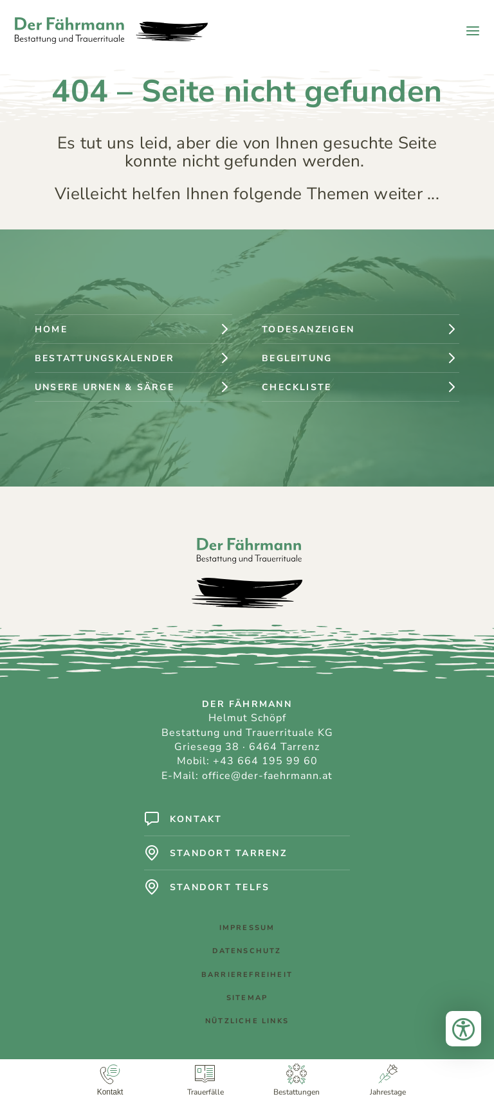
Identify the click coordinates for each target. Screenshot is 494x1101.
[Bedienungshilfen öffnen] (463, 1028)
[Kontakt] (110, 1080)
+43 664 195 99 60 (265, 761)
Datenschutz (246, 951)
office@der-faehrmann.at (267, 776)
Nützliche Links (247, 1021)
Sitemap (247, 998)
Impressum (247, 928)
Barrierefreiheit (247, 975)
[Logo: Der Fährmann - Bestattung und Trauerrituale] (111, 30)
